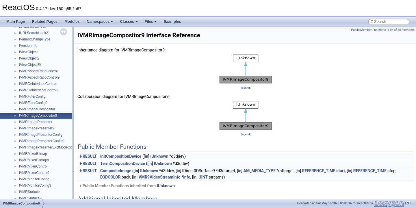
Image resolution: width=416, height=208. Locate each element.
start (340, 170)
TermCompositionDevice (122, 163)
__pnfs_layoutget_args (36, 110)
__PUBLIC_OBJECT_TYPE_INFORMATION (53, 167)
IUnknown (159, 156)
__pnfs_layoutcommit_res (39, 104)
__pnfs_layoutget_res (35, 116)
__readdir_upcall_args (36, 186)
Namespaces (100, 21)
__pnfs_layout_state (34, 91)
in (146, 156)
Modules (72, 21)
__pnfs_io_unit (30, 78)
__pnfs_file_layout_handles (40, 40)
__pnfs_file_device (33, 27)
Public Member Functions (368, 30)
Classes (129, 21)
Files (151, 21)
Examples (172, 21)
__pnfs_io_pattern (33, 66)
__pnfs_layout (30, 85)
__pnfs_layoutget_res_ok (38, 123)
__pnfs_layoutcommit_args (39, 97)
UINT (203, 177)
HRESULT (88, 156)
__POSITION (29, 148)
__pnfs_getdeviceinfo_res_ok (41, 59)
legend (245, 87)
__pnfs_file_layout (33, 34)
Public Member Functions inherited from (127, 185)
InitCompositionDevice (121, 156)
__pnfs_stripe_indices (36, 142)
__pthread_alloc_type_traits (40, 155)
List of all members (401, 30)
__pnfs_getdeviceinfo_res (39, 53)
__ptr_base (27, 161)
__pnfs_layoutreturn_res (37, 135)
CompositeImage (115, 170)
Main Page (15, 21)
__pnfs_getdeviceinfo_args (39, 46)
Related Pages (44, 21)
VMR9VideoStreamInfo (160, 177)
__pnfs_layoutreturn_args (38, 129)
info (186, 177)
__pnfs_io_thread (32, 72)
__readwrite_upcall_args (38, 193)
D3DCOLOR (110, 177)
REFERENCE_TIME (318, 170)
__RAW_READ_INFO (36, 174)
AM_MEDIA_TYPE (260, 170)
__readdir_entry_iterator (37, 180)
